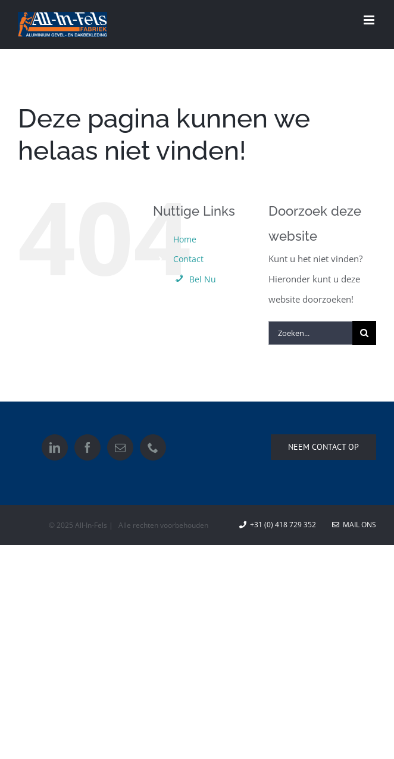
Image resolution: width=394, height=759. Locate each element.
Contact (188, 259)
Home (184, 239)
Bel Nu (194, 279)
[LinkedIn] (55, 447)
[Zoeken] (364, 333)
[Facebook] (87, 447)
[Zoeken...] (310, 333)
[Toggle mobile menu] (370, 20)
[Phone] (153, 447)
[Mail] (120, 447)
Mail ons (354, 525)
